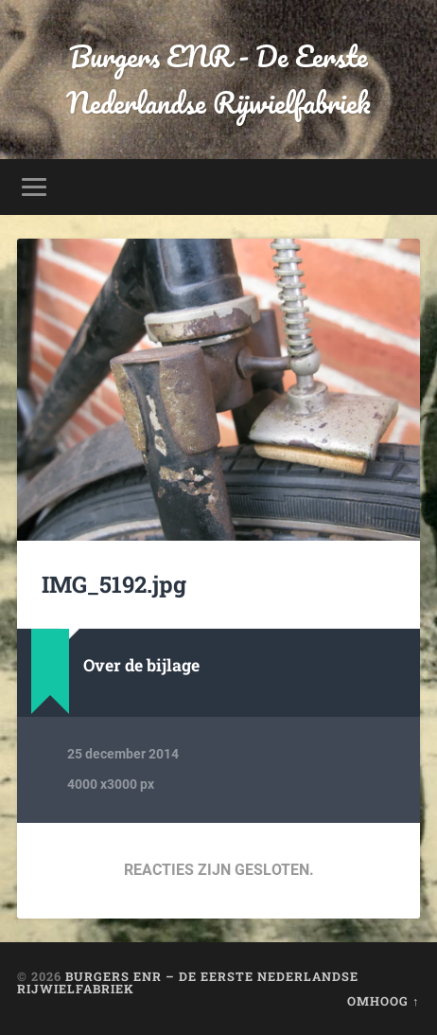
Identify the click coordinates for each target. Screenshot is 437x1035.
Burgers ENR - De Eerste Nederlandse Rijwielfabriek (218, 79)
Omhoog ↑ (383, 1000)
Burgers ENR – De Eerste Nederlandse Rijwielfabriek (187, 982)
